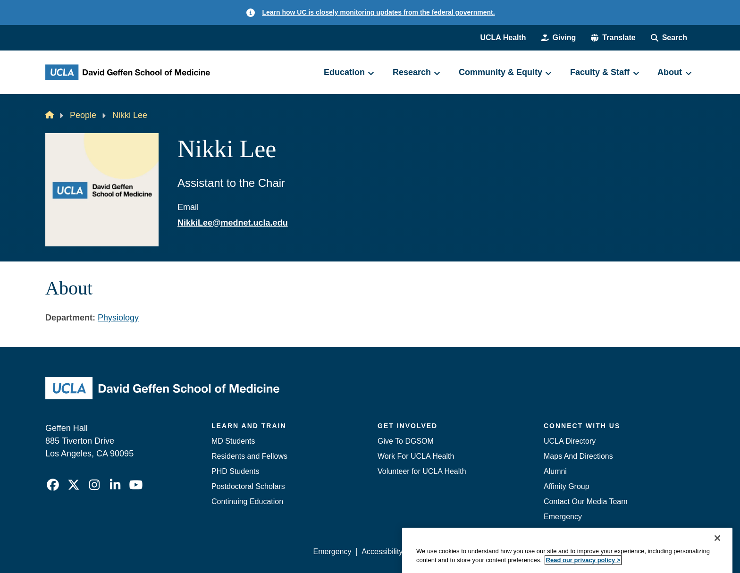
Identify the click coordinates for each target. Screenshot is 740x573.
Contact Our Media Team (586, 501)
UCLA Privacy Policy (447, 552)
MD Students (233, 441)
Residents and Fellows (249, 456)
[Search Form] (669, 37)
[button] (613, 37)
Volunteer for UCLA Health (422, 471)
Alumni (555, 471)
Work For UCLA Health (416, 456)
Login (605, 552)
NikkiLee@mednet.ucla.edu (232, 223)
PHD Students (235, 471)
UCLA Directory (570, 441)
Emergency (563, 517)
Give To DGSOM (406, 441)
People (83, 115)
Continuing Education (247, 501)
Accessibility (382, 552)
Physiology (118, 317)
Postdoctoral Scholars (248, 486)
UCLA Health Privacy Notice (539, 552)
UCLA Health (503, 38)
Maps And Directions (578, 456)
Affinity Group (566, 486)
